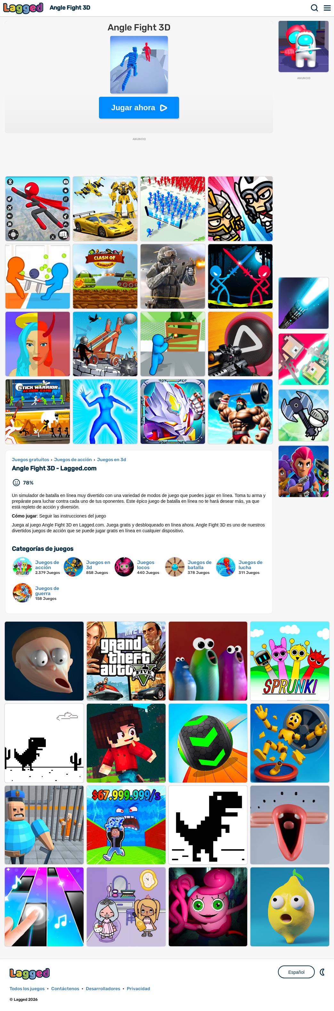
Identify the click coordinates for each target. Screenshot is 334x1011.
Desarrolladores (103, 988)
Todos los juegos (27, 988)
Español (296, 972)
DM (322, 971)
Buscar (314, 8)
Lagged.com (30, 973)
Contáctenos (65, 988)
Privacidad (138, 988)
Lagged (24, 8)
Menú (327, 8)
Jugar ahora (133, 107)
